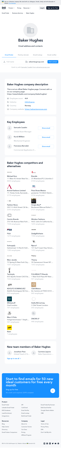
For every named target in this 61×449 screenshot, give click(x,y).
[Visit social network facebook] (47, 445)
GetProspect (4, 8)
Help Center (5, 428)
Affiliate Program (26, 436)
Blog (3, 425)
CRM (42, 414)
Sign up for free (52, 8)
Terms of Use (45, 425)
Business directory (17, 13)
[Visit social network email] (44, 445)
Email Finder (5, 13)
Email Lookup (25, 414)
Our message (12, 3)
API (22, 406)
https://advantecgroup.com (36, 110)
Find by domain (23, 55)
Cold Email (24, 409)
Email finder (9, 55)
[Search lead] (52, 63)
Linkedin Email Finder (8, 409)
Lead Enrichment (7, 414)
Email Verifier (25, 411)
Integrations (5, 417)
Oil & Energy (30, 103)
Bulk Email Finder (26, 417)
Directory (4, 431)
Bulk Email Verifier (46, 409)
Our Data (24, 431)
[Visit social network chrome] (58, 445)
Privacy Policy (45, 428)
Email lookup (37, 55)
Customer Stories (26, 428)
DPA (42, 431)
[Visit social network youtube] (55, 445)
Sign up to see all (13, 360)
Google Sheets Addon (47, 411)
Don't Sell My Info (46, 433)
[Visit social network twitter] (53, 445)
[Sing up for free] (52, 392)
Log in (42, 8)
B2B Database (6, 411)
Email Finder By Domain (48, 406)
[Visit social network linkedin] (50, 445)
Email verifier (52, 55)
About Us (24, 425)
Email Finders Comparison (9, 433)
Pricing (19, 8)
